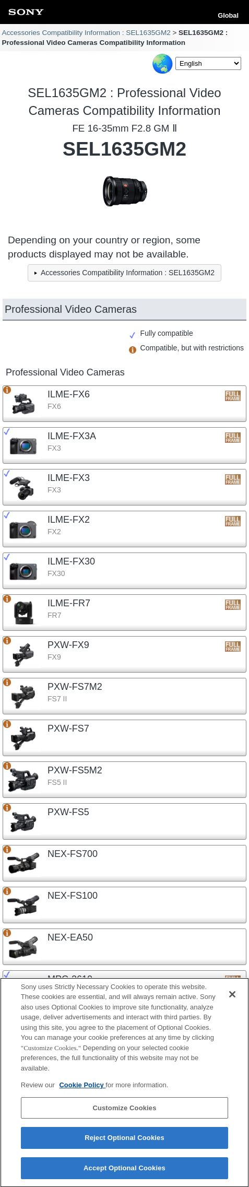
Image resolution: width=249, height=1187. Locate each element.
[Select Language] (208, 63)
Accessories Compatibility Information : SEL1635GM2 (86, 33)
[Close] (232, 998)
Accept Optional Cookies (124, 1173)
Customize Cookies (124, 1112)
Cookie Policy (82, 1090)
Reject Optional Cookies (124, 1142)
